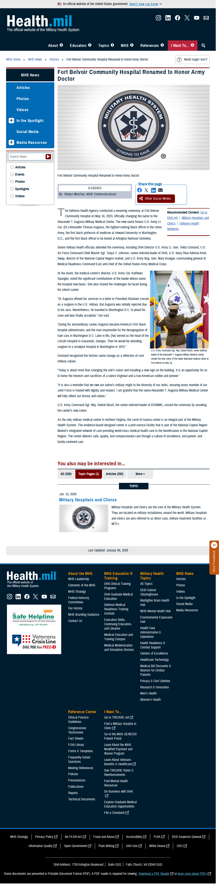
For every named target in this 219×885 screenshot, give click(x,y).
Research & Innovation (154, 687)
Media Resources (31, 142)
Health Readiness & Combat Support (152, 645)
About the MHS (80, 573)
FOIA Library (76, 745)
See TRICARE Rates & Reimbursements (118, 772)
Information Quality (41, 846)
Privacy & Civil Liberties (155, 681)
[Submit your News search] (48, 156)
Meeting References (80, 768)
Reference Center (82, 711)
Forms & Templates (80, 751)
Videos (22, 109)
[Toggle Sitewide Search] (203, 46)
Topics (103, 45)
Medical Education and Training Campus (118, 637)
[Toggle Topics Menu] (112, 45)
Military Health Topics (152, 576)
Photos (22, 98)
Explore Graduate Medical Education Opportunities (120, 804)
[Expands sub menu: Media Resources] (11, 142)
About (53, 45)
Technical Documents (81, 799)
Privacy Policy (44, 837)
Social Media (27, 131)
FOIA (157, 837)
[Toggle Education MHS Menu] (89, 45)
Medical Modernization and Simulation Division (119, 647)
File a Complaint (114, 813)
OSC (180, 846)
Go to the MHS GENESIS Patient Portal (120, 736)
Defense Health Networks (183, 226)
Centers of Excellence (154, 653)
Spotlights (22, 189)
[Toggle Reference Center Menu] (162, 45)
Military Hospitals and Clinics (88, 500)
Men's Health (148, 693)
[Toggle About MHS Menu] (61, 45)
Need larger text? (192, 59)
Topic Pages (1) (88, 474)
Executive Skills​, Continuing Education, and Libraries (118, 624)
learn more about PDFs (192, 874)
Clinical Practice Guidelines (78, 719)
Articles (23, 87)
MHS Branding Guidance (83, 614)
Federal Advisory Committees (78, 600)
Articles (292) (114, 474)
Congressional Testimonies (77, 730)
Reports (73, 793)
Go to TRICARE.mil (116, 717)
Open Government (75, 846)
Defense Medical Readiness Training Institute (116, 609)
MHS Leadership (78, 579)
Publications (76, 787)
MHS (124, 45)
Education (78, 45)
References (149, 45)
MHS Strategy (77, 591)
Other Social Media (155, 198)
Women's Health (150, 699)
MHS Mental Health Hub (155, 611)
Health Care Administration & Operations (150, 632)
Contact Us (75, 621)
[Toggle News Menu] (131, 45)
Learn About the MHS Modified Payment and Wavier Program (118, 749)
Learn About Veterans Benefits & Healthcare (118, 762)
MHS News (30, 74)
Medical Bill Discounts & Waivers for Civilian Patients (155, 670)
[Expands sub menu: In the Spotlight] (11, 120)
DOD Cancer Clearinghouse (149, 592)
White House (157, 846)
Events (19, 175)
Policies (73, 774)
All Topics (146, 584)
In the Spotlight (30, 120)
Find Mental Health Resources (116, 783)
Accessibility (134, 837)
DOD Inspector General (186, 837)
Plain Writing (106, 846)
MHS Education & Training (118, 576)
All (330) (66, 474)
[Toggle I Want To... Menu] (192, 45)
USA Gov (132, 846)
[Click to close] (214, 545)
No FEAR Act (73, 837)
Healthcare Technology (154, 660)
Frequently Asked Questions (79, 759)
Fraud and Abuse (104, 837)
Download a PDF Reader (153, 874)
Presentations (77, 780)
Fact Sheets (76, 738)
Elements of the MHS (81, 585)
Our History (75, 608)
